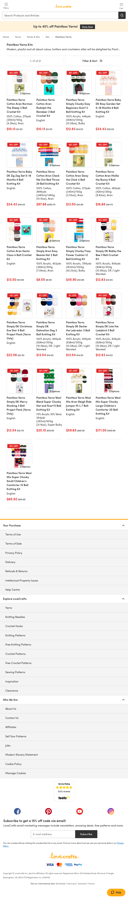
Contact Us (11, 718)
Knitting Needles (15, 617)
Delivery (10, 562)
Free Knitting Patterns (18, 644)
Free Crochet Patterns (18, 663)
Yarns (18, 36)
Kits (47, 36)
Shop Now (88, 26)
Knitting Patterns (15, 635)
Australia (82, 883)
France (91, 883)
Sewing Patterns (15, 672)
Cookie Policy (13, 764)
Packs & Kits (33, 36)
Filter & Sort (92, 61)
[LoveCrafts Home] (64, 855)
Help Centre (12, 589)
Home (6, 36)
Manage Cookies (15, 773)
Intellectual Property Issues (21, 580)
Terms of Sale (13, 543)
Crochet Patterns (15, 653)
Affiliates (10, 727)
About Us (10, 708)
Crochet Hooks (14, 626)
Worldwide (60, 883)
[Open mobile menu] (6, 6)
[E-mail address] (53, 834)
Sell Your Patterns (15, 736)
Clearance (11, 690)
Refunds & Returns (16, 571)
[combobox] (60, 15)
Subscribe (86, 834)
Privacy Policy (13, 553)
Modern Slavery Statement (21, 754)
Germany (71, 883)
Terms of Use (13, 534)
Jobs (7, 745)
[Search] (122, 15)
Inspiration (11, 681)
